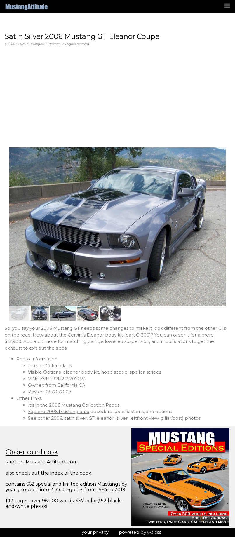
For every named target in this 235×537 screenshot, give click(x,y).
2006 (56, 418)
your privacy (95, 532)
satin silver (75, 418)
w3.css (154, 532)
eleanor (105, 418)
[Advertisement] (117, 97)
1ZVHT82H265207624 (62, 378)
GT (92, 418)
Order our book (32, 452)
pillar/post (171, 418)
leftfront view (144, 418)
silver (122, 418)
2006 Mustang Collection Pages (84, 405)
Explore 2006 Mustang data (58, 411)
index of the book (70, 473)
